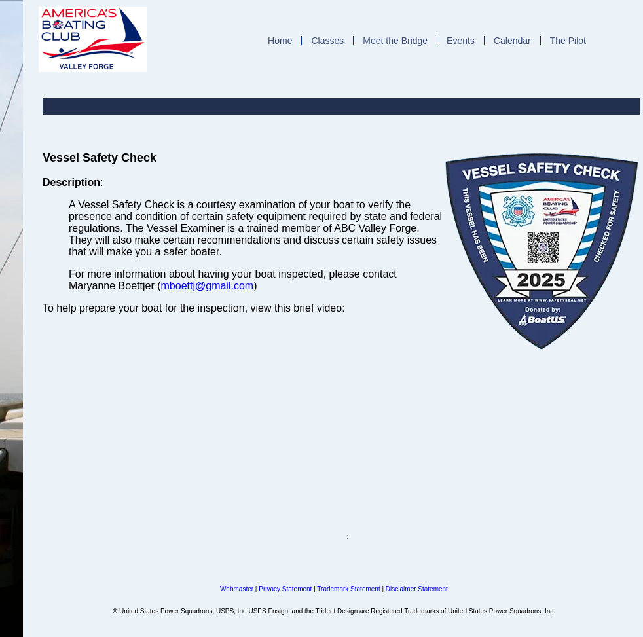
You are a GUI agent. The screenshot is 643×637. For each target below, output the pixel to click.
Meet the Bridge (395, 40)
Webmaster (236, 588)
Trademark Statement (348, 588)
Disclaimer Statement (417, 588)
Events (461, 40)
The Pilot (568, 40)
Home (280, 40)
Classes (327, 40)
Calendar (512, 40)
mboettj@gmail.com (207, 285)
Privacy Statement (285, 588)
